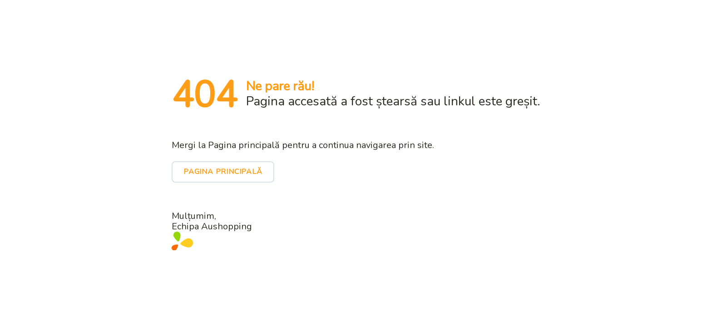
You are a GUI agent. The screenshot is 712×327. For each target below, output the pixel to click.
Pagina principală (222, 172)
